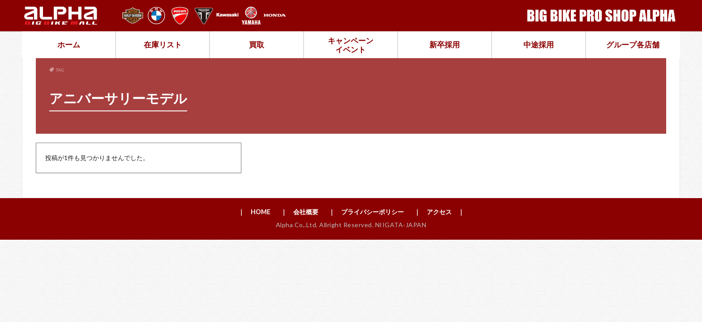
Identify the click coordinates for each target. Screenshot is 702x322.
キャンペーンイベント (350, 45)
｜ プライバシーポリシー (368, 212)
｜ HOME (242, 212)
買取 (256, 44)
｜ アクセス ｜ (449, 212)
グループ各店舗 (632, 44)
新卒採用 (444, 44)
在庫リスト (163, 44)
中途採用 (538, 44)
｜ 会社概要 (292, 212)
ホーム (68, 44)
